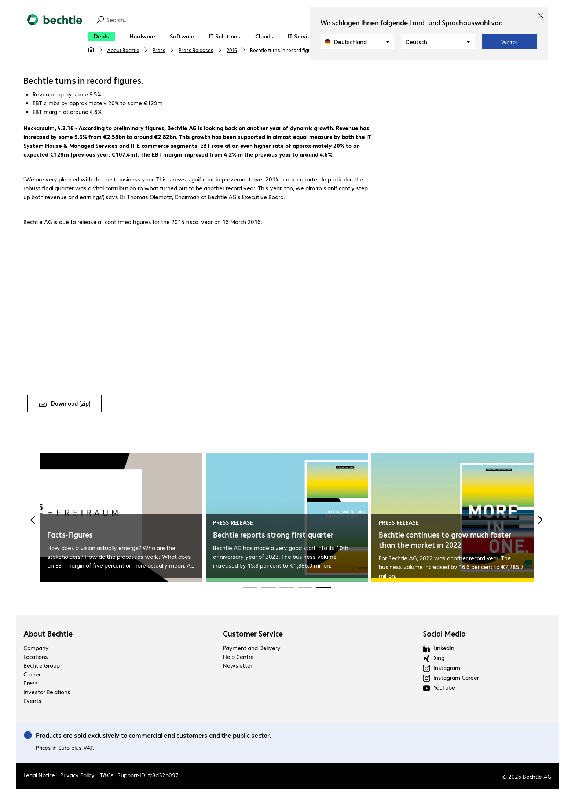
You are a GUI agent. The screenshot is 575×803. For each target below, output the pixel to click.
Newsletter (237, 666)
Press (159, 50)
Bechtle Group (41, 666)
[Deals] (101, 36)
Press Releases (196, 50)
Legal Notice (39, 776)
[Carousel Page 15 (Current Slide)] (323, 588)
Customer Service (253, 634)
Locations (35, 657)
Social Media (444, 634)
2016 (232, 50)
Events (32, 701)
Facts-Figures (70, 535)
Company (36, 649)
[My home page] (91, 50)
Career (32, 675)
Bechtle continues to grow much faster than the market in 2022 (445, 541)
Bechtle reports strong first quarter (273, 535)
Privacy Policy (77, 776)
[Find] (292, 19)
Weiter (509, 42)
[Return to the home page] (54, 37)
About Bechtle (123, 50)
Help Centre (238, 657)
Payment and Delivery (252, 649)
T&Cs (107, 776)
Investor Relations (46, 693)
